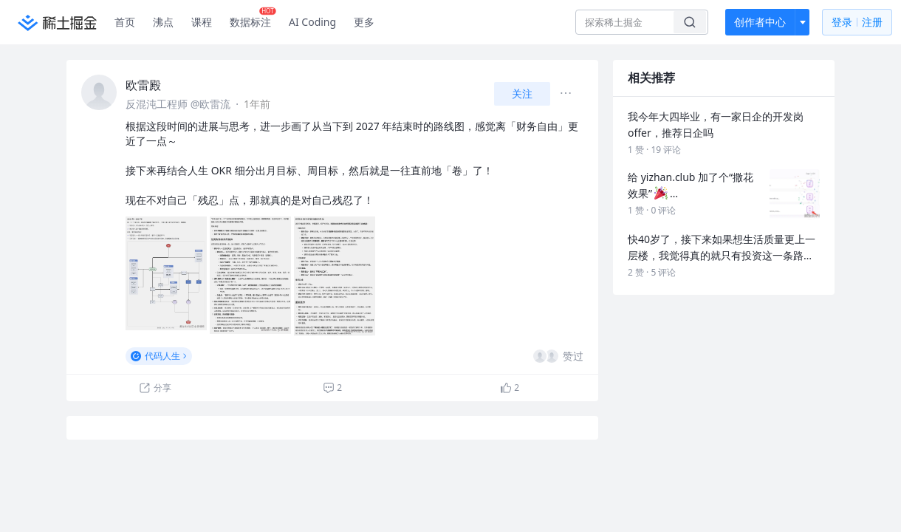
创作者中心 (760, 22)
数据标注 (253, 18)
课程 (201, 22)
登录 (857, 22)
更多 (364, 22)
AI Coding (312, 22)
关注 (522, 93)
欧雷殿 (143, 85)
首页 (124, 22)
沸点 (163, 22)
